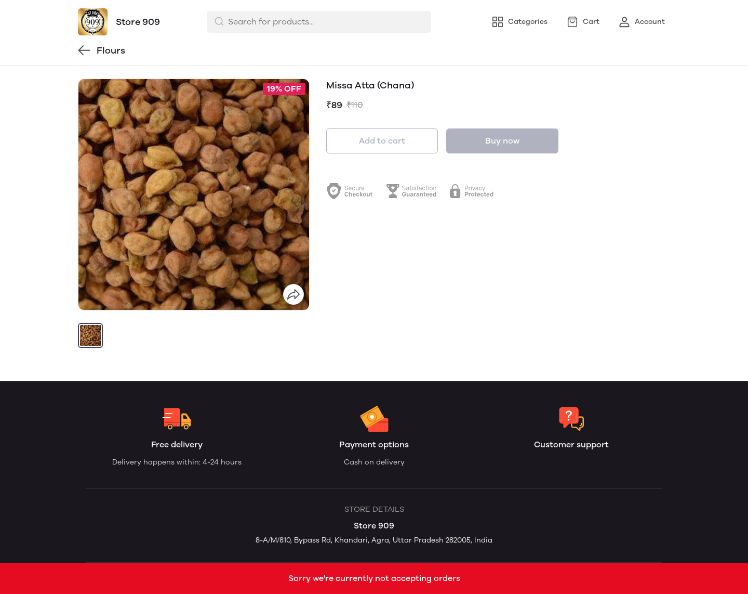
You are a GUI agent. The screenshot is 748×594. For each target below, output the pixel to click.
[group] (193, 194)
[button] (90, 335)
